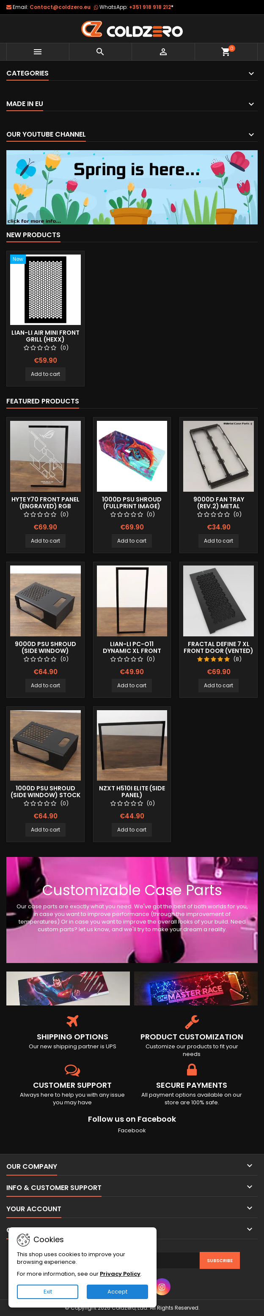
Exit (48, 1292)
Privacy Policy (120, 1274)
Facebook (132, 1130)
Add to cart (45, 374)
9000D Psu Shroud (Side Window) (45, 647)
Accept (117, 1292)
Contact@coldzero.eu (60, 7)
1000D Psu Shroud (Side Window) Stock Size (45, 795)
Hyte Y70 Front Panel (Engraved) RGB (45, 502)
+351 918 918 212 (151, 7)
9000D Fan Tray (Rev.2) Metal (218, 502)
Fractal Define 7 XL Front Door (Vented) (218, 647)
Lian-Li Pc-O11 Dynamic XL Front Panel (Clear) (132, 651)
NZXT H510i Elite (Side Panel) (132, 791)
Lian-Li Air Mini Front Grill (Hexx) (45, 336)
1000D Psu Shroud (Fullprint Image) (132, 502)
